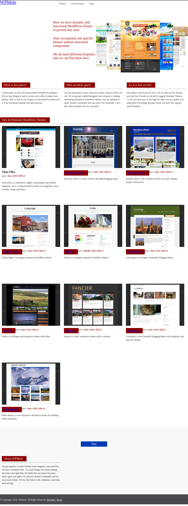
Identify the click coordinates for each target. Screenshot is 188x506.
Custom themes (78, 3)
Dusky (8, 330)
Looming (133, 330)
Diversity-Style (75, 172)
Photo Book (11, 409)
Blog (91, 3)
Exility (70, 251)
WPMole (8, 2)
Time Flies (8, 171)
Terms (59, 499)
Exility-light (11, 251)
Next (93, 443)
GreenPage (134, 251)
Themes (62, 3)
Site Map (51, 499)
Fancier (70, 330)
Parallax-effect (137, 172)
